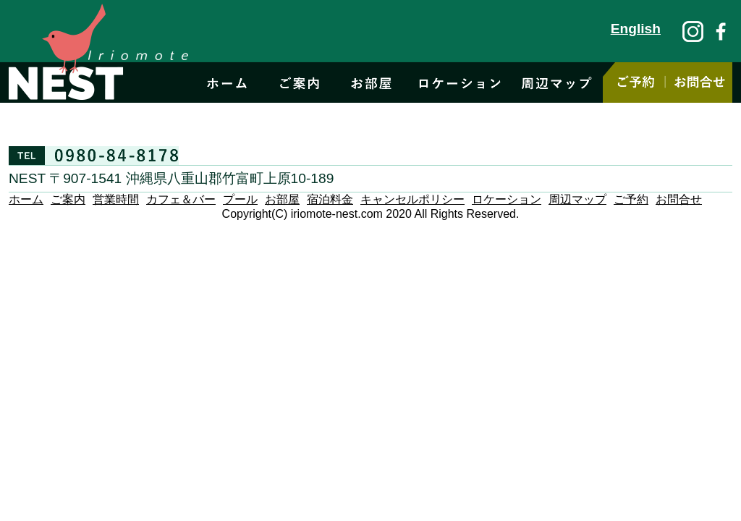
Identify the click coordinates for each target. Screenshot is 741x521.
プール (240, 199)
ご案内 (68, 199)
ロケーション (506, 199)
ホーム (26, 199)
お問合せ (679, 199)
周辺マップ (577, 199)
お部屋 (282, 199)
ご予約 (631, 199)
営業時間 (116, 199)
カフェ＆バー (181, 199)
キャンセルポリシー (412, 199)
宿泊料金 (330, 199)
